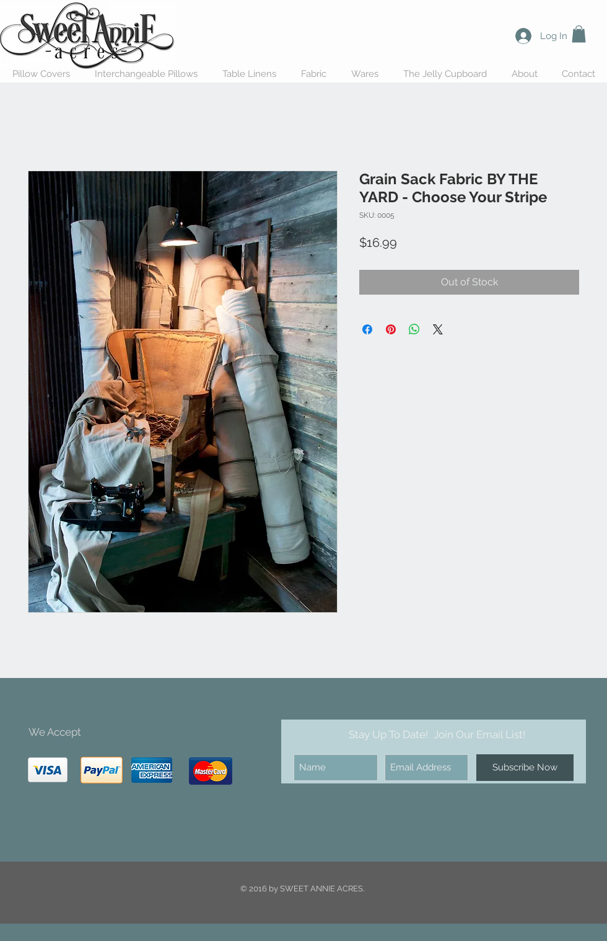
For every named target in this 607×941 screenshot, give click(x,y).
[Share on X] (437, 329)
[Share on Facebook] (367, 329)
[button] (579, 33)
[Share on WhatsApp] (414, 329)
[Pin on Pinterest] (390, 329)
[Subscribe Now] (525, 767)
